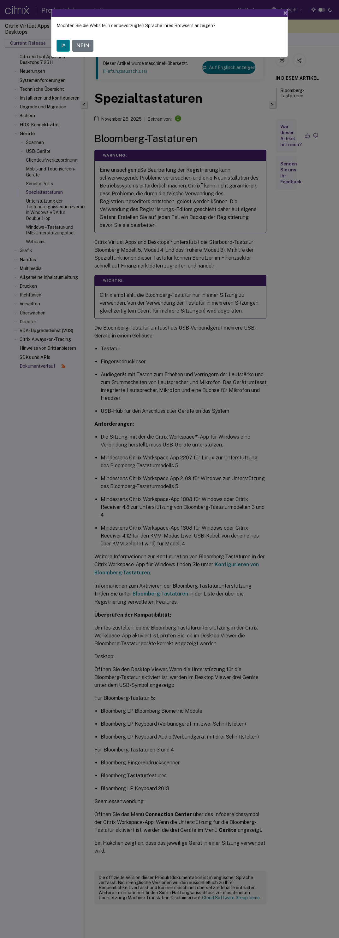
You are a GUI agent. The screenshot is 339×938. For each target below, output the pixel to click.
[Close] (285, 13)
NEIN (82, 46)
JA (63, 46)
